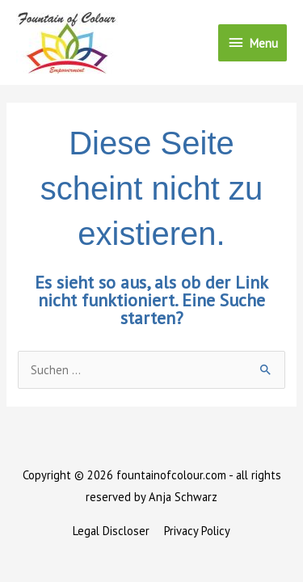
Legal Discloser (111, 530)
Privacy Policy (197, 530)
